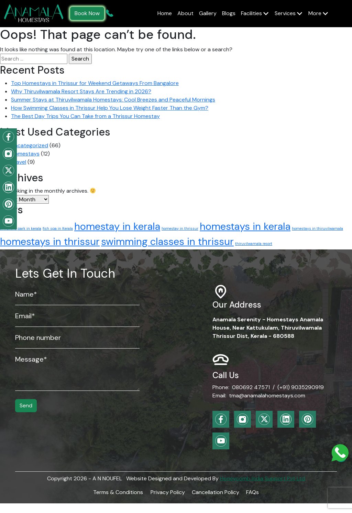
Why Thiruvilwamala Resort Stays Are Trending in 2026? (81, 91)
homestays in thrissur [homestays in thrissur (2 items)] (50, 241)
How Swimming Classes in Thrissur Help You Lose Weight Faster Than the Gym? (109, 107)
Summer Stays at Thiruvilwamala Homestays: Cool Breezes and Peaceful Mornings (113, 99)
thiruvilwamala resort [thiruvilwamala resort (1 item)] (253, 243)
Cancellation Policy (215, 492)
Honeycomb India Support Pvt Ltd (262, 478)
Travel (18, 161)
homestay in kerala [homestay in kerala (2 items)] (117, 226)
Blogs (228, 13)
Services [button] (286, 13)
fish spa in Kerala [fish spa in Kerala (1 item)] (58, 228)
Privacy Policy (168, 492)
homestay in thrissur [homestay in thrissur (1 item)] (180, 228)
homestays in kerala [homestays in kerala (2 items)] (245, 226)
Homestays (25, 153)
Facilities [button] (252, 13)
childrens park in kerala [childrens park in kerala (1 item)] (20, 228)
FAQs (252, 492)
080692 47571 (251, 387)
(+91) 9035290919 (300, 387)
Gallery (208, 13)
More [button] (315, 13)
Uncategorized (29, 145)
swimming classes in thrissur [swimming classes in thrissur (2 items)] (167, 241)
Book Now (87, 13)
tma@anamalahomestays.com (267, 395)
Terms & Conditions (118, 492)
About (185, 13)
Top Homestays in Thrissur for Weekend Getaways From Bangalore (95, 83)
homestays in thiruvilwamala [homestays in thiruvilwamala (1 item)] (317, 228)
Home (164, 13)
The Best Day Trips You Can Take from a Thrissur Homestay (85, 116)
